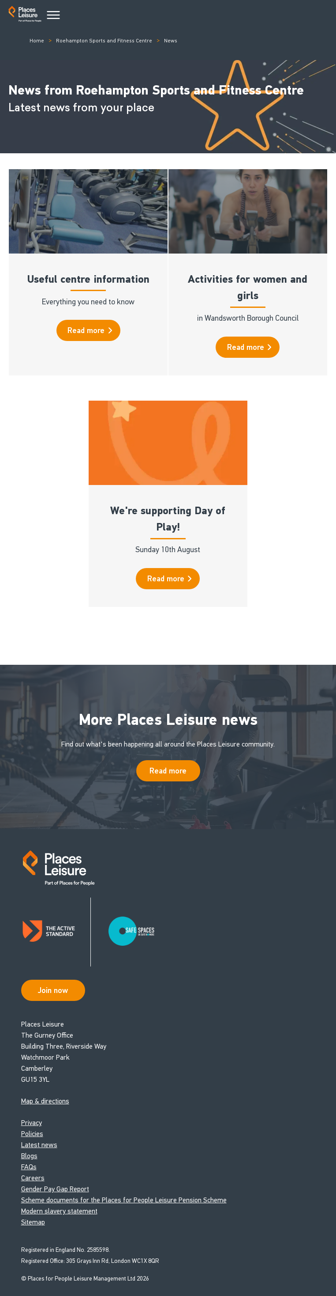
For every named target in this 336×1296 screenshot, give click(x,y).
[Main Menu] (53, 15)
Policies (32, 1133)
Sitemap (33, 1222)
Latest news (39, 1145)
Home (37, 41)
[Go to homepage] (24, 16)
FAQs (29, 1167)
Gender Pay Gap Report (55, 1189)
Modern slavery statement (59, 1211)
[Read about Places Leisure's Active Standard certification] (56, 932)
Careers (33, 1178)
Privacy (31, 1122)
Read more (89, 330)
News (170, 41)
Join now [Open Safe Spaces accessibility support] (53, 990)
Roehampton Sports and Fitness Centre (104, 41)
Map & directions (45, 1101)
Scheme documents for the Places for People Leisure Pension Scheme (124, 1200)
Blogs (29, 1156)
